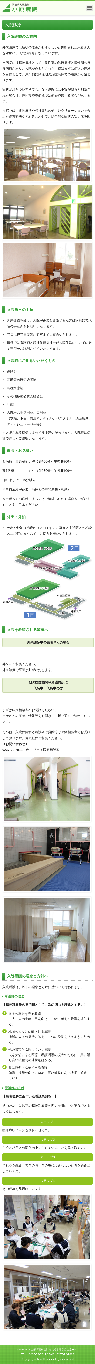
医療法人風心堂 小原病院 (19, 8)
